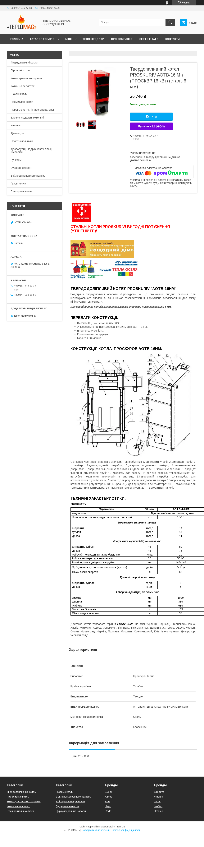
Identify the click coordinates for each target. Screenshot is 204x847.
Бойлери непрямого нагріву (28, 175)
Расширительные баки (20, 811)
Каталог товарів (42, 39)
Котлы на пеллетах (18, 806)
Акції (68, 39)
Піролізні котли (20, 70)
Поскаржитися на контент (95, 830)
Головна (16, 39)
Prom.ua (120, 826)
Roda (108, 811)
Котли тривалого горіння (26, 78)
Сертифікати (148, 39)
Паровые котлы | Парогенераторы (32, 109)
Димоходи (17, 133)
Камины (15, 125)
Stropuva (159, 791)
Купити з (151, 126)
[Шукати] (170, 22)
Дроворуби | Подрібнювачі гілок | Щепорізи (31, 150)
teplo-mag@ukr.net (24, 315)
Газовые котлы (65, 791)
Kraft (107, 801)
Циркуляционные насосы (71, 811)
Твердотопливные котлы (21, 791)
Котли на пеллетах (22, 86)
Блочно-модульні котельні (27, 117)
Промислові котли (22, 101)
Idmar (157, 801)
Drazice (158, 811)
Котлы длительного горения (23, 801)
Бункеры (16, 159)
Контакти (172, 39)
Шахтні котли (19, 93)
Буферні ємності (21, 167)
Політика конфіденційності (125, 830)
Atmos (108, 796)
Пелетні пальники (22, 141)
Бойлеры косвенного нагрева (73, 796)
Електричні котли (21, 191)
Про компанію (121, 39)
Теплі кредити (93, 39)
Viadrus (158, 796)
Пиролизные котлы (18, 796)
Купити (151, 116)
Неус (108, 806)
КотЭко (158, 806)
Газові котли (18, 183)
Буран (108, 791)
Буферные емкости (67, 806)
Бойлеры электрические (70, 801)
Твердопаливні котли (24, 62)
